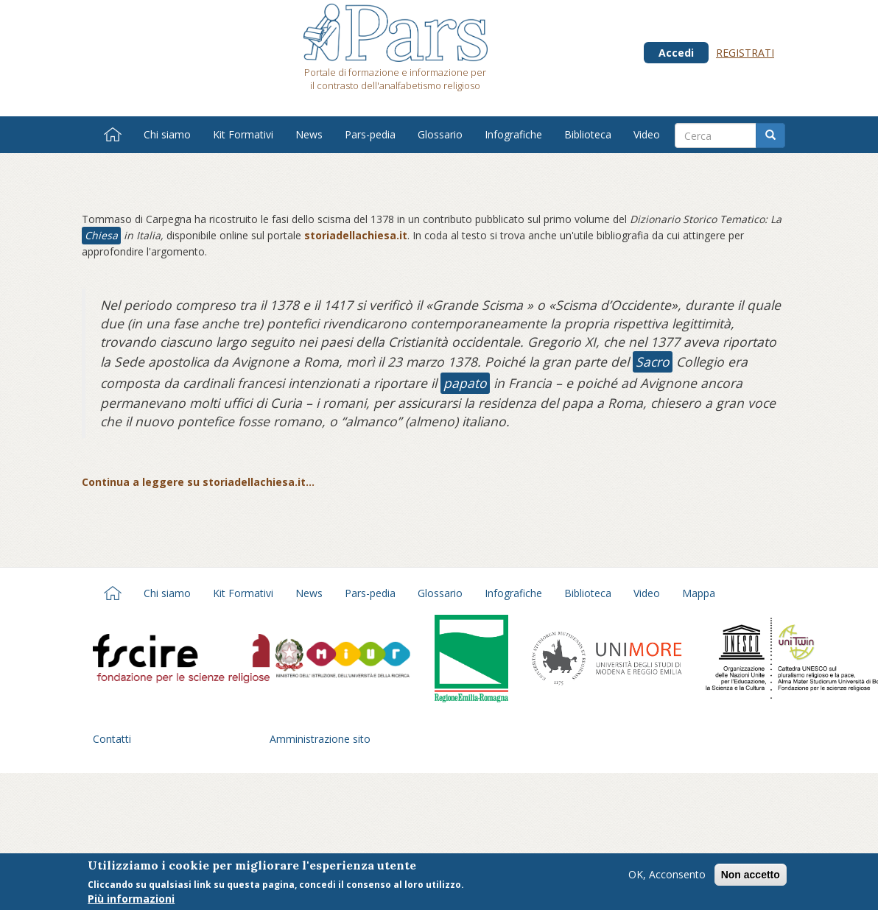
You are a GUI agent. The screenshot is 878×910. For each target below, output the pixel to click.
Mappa (698, 593)
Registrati (745, 53)
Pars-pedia (370, 134)
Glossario (440, 134)
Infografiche (513, 134)
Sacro (653, 361)
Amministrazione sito (320, 739)
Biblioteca (587, 134)
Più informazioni (131, 900)
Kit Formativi (243, 134)
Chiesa (101, 235)
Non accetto (750, 876)
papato (465, 383)
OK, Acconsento (667, 876)
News (309, 134)
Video (646, 134)
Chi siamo (167, 134)
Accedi (676, 53)
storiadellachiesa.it (355, 235)
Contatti (112, 739)
